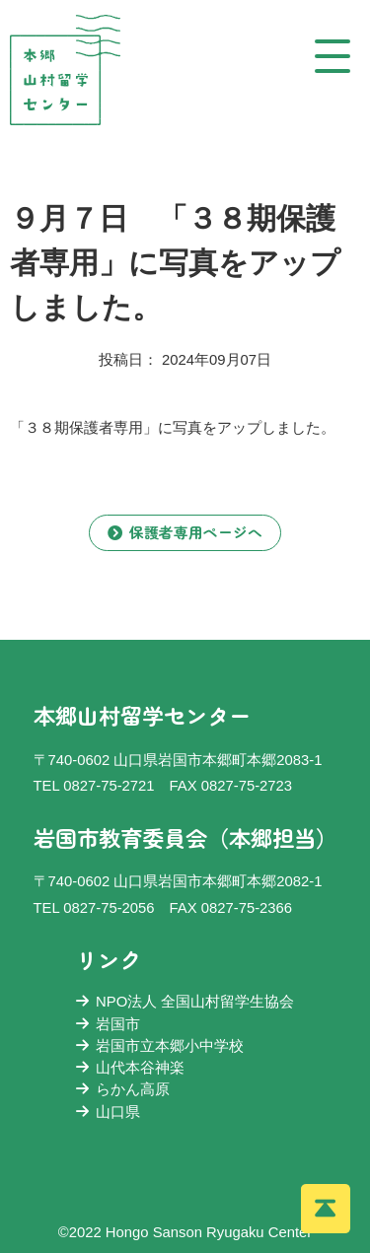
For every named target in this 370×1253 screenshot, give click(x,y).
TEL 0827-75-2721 (94, 786)
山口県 (108, 1112)
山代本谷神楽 (130, 1068)
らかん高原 (123, 1089)
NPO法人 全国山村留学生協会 (185, 1001)
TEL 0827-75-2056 (94, 908)
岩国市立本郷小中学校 (160, 1046)
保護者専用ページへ (185, 532)
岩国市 (108, 1024)
